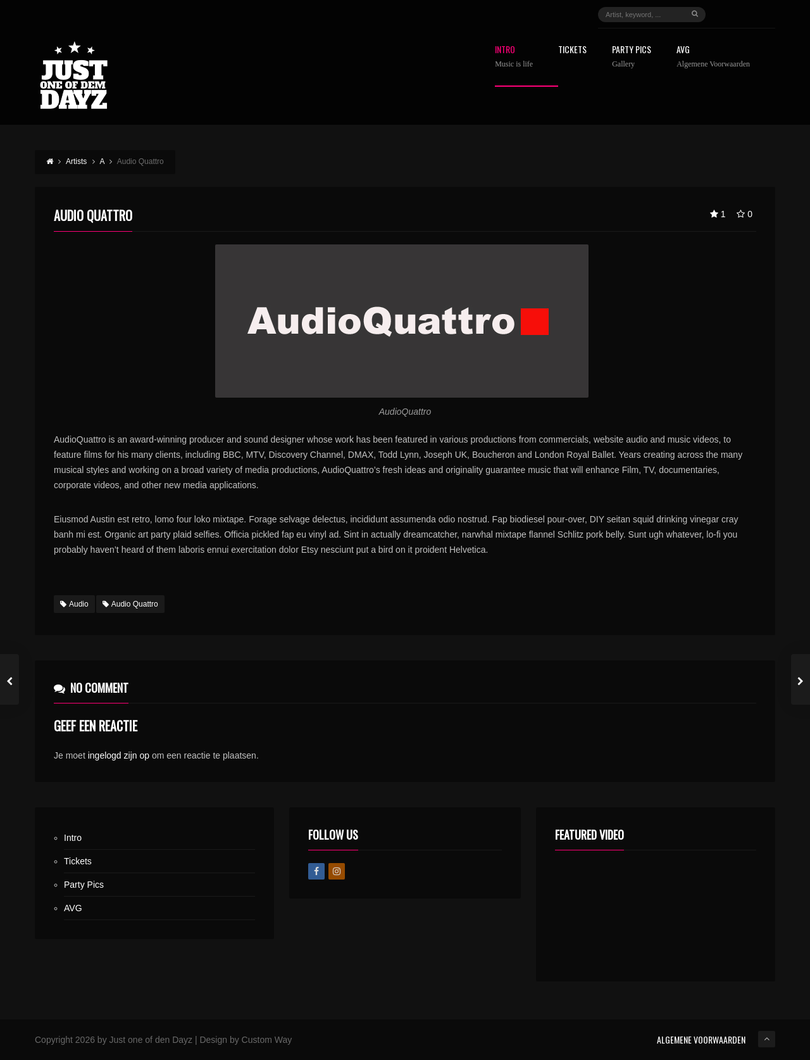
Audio (74, 604)
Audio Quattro (130, 604)
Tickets (572, 50)
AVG (713, 56)
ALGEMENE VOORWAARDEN (701, 1039)
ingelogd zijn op (118, 755)
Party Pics (631, 56)
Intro (514, 56)
